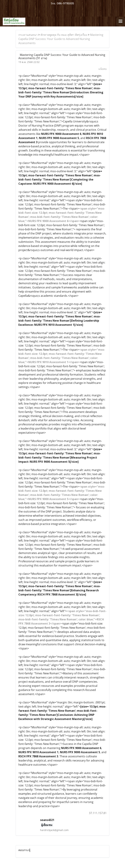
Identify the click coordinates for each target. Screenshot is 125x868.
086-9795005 (65, 3)
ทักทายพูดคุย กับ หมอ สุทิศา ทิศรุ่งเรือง (63, 35)
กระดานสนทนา (28, 35)
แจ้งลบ (102, 69)
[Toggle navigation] (120, 21)
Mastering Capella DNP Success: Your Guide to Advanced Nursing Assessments (60, 39)
